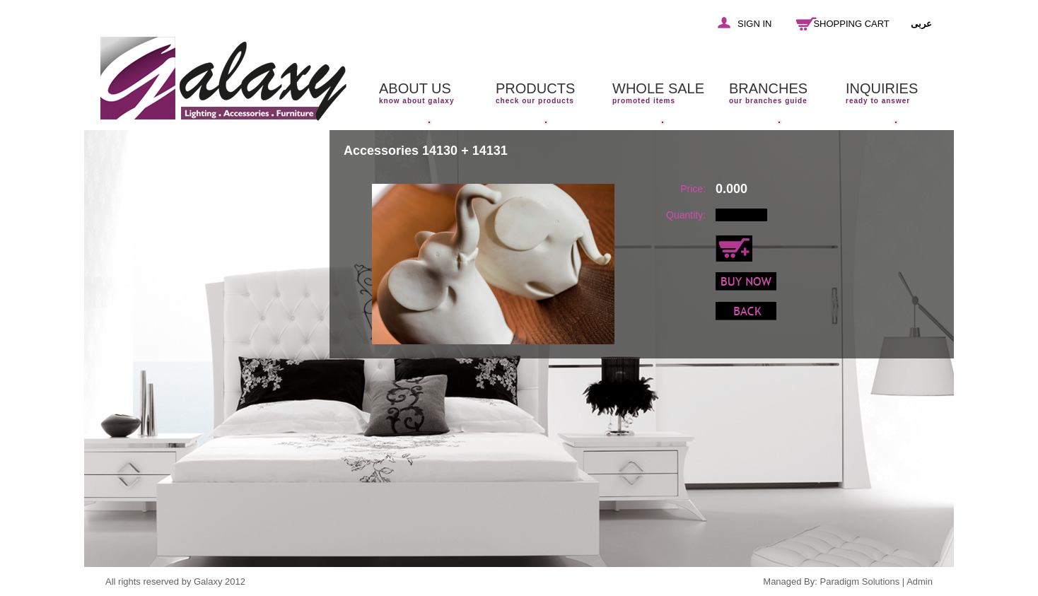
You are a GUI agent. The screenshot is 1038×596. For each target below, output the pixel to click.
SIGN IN (754, 23)
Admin (919, 581)
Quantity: (686, 215)
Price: (693, 188)
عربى (921, 23)
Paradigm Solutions (860, 581)
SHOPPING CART (851, 23)
